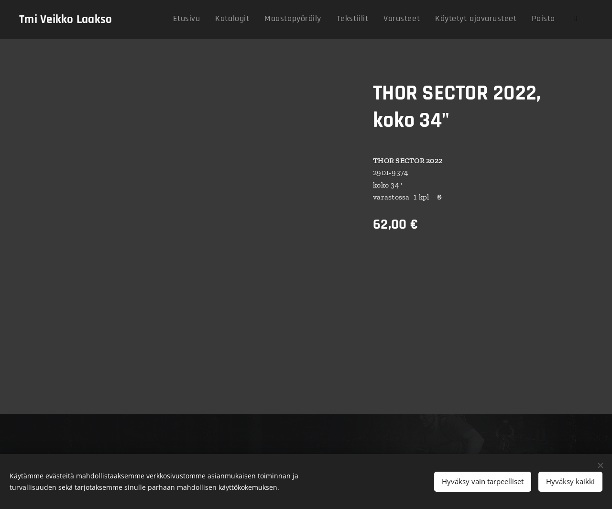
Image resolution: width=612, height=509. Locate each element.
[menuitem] (444, 20)
